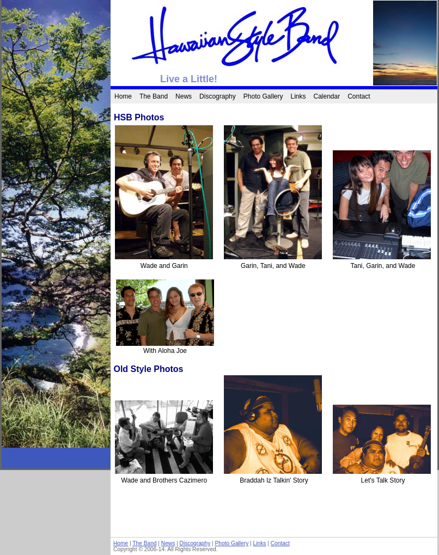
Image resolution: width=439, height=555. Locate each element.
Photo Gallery (263, 96)
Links (298, 96)
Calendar (327, 96)
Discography (217, 96)
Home (123, 96)
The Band (153, 96)
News (183, 96)
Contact (358, 96)
